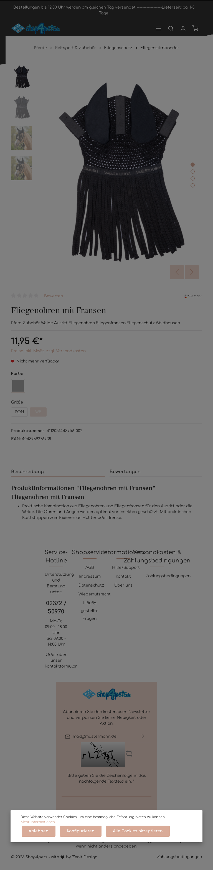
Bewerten (53, 296)
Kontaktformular (61, 666)
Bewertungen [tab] (125, 471)
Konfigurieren (81, 831)
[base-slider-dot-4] (193, 185)
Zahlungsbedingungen (168, 576)
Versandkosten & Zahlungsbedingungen (157, 556)
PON (19, 412)
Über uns (123, 585)
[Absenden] (142, 736)
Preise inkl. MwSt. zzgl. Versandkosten (48, 351)
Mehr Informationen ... (40, 822)
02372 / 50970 (56, 607)
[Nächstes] (192, 272)
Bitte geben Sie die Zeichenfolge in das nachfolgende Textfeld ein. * (106, 778)
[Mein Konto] (183, 28)
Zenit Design (84, 857)
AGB (89, 567)
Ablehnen (39, 831)
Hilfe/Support (126, 567)
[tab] (58, 471)
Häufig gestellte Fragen (89, 611)
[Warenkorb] (195, 28)
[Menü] (158, 28)
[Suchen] (170, 28)
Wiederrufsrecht (94, 594)
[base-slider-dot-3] (193, 178)
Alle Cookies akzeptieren (138, 831)
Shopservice (89, 552)
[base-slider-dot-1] (193, 165)
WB (38, 412)
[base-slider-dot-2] (193, 171)
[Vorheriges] (177, 272)
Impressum (90, 576)
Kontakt (123, 576)
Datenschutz (91, 585)
